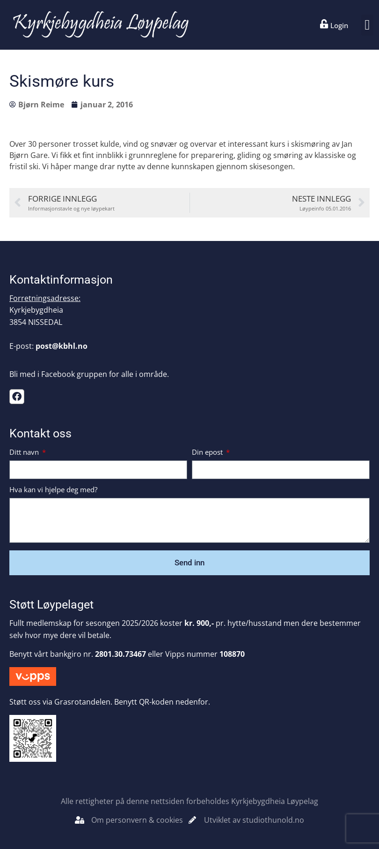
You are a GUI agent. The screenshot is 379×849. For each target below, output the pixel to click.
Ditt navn (25, 453)
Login (339, 25)
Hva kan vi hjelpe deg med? (53, 490)
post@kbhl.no (61, 346)
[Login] (324, 24)
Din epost (208, 453)
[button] (367, 25)
